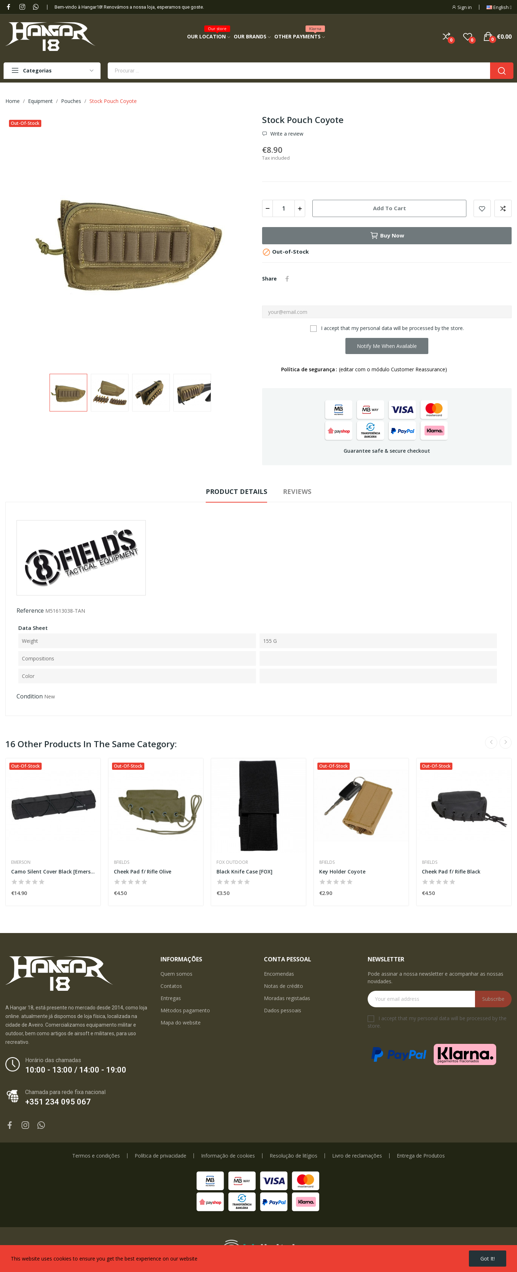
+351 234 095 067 (58, 1101)
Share (287, 278)
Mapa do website (180, 1022)
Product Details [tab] (236, 491)
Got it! (487, 1258)
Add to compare (503, 208)
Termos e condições (96, 1155)
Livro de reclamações (357, 1155)
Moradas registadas (287, 998)
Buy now (387, 235)
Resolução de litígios (293, 1155)
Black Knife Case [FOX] (244, 871)
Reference (30, 610)
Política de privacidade (160, 1155)
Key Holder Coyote (342, 871)
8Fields (121, 862)
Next (505, 742)
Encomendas (279, 973)
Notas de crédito (283, 986)
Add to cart (389, 208)
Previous (491, 742)
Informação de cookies (228, 1155)
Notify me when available (387, 346)
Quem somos (176, 973)
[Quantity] (283, 208)
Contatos (171, 986)
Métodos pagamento (185, 1010)
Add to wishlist (482, 208)
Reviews (297, 491)
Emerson (21, 862)
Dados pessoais (282, 1010)
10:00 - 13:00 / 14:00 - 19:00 (75, 1069)
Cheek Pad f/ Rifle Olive (142, 871)
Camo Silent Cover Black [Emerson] (53, 871)
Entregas (170, 998)
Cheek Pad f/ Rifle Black (451, 871)
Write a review (286, 133)
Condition (30, 696)
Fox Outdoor (232, 862)
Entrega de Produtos (421, 1155)
